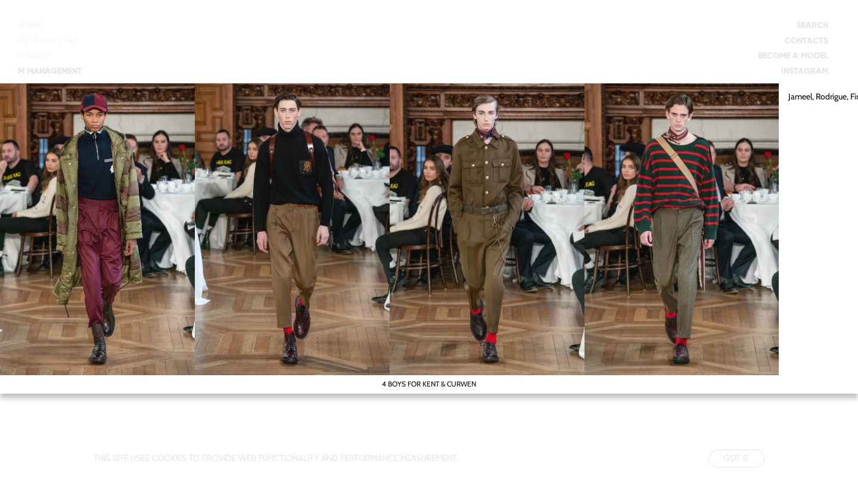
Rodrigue (831, 96)
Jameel (800, 96)
